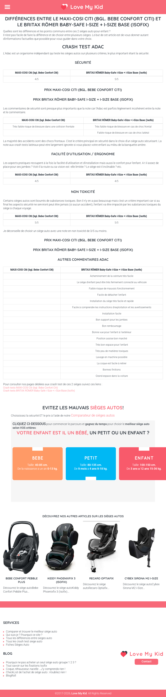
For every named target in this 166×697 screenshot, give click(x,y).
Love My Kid (86, 6)
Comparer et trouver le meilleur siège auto (31, 631)
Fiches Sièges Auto (17, 644)
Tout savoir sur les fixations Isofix (26, 665)
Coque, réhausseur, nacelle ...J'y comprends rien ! (35, 669)
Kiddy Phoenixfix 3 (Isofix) (61, 580)
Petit (91, 463)
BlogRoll (11, 675)
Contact (146, 661)
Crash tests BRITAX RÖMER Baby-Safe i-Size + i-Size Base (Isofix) (39, 390)
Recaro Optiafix (101, 578)
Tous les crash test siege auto (24, 641)
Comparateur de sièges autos (93, 415)
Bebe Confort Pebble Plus (22, 580)
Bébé (38, 463)
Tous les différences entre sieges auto (29, 638)
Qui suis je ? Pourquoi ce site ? (24, 634)
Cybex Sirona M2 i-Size (141, 578)
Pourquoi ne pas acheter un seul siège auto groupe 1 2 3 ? (41, 662)
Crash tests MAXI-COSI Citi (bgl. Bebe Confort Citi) (30, 387)
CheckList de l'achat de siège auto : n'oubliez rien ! (36, 672)
